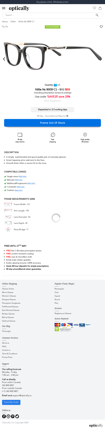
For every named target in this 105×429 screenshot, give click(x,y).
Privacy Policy (7, 357)
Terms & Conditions (9, 354)
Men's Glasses (7, 292)
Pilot (56, 303)
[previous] (4, 59)
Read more (23, 176)
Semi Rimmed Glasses (10, 310)
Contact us (6, 350)
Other (13, 22)
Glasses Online (8, 289)
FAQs (4, 347)
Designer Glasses (9, 300)
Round (57, 300)
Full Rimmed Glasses (10, 307)
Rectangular (59, 289)
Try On (5, 27)
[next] (101, 59)
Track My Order (11, 402)
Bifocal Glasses (8, 317)
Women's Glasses (9, 296)
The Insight (6, 331)
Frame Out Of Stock (52, 122)
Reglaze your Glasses (63, 313)
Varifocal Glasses (8, 321)
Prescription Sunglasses (11, 303)
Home (5, 22)
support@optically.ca (22, 396)
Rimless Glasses (8, 314)
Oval (56, 292)
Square (57, 296)
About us (5, 343)
